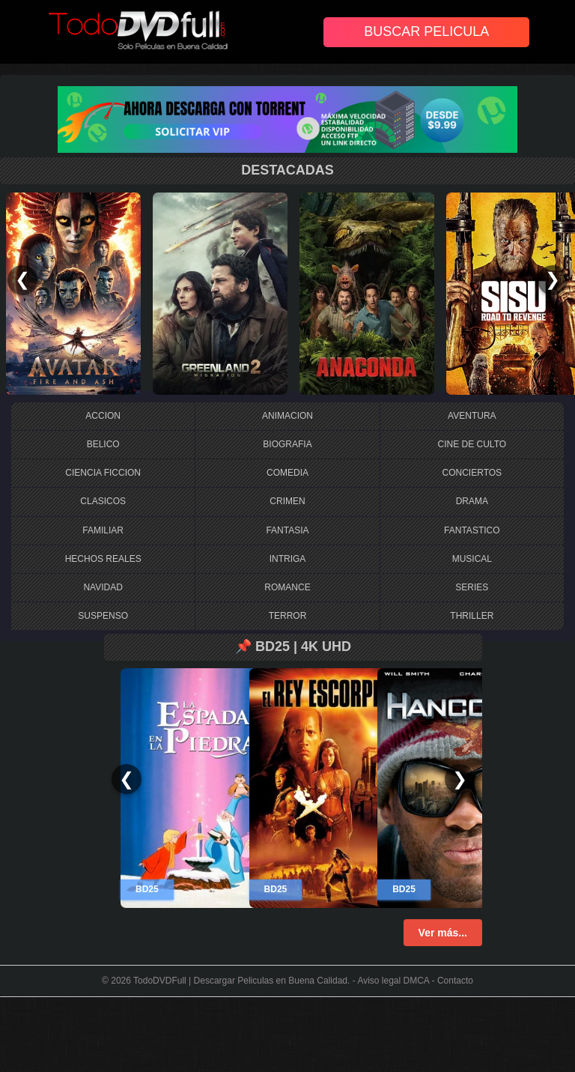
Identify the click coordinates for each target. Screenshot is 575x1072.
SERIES (471, 587)
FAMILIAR (103, 530)
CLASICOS (103, 501)
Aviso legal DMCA (393, 980)
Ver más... (443, 933)
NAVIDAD (102, 587)
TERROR (288, 616)
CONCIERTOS (472, 472)
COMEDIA (287, 472)
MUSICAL (472, 559)
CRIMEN (287, 501)
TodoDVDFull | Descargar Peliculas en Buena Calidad (240, 980)
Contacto (455, 980)
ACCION (103, 416)
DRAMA (472, 501)
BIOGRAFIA (287, 444)
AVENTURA (472, 416)
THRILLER (471, 616)
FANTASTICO (471, 530)
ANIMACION (287, 416)
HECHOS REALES (103, 559)
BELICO (103, 444)
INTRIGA (288, 559)
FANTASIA (287, 530)
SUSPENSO (103, 616)
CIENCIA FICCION (103, 472)
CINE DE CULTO (472, 444)
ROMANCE (287, 587)
